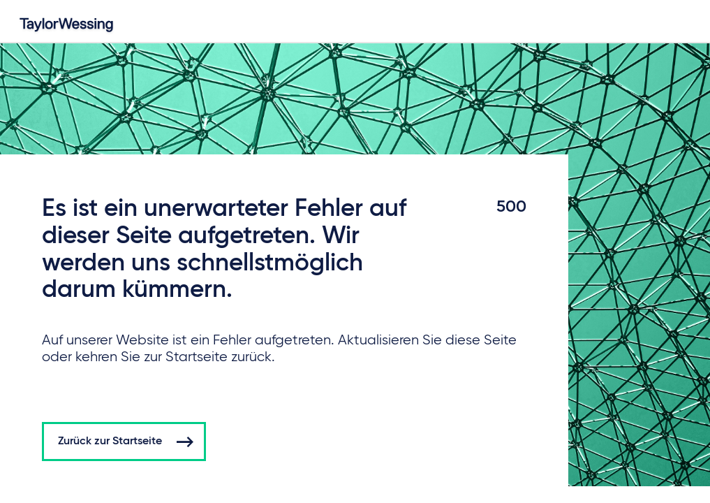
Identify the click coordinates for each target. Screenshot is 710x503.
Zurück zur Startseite (110, 441)
